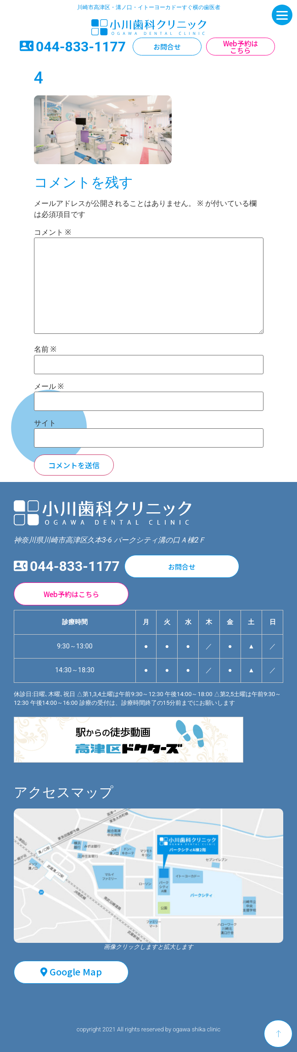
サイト (45, 423)
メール (49, 386)
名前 (45, 349)
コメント (52, 232)
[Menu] (282, 15)
